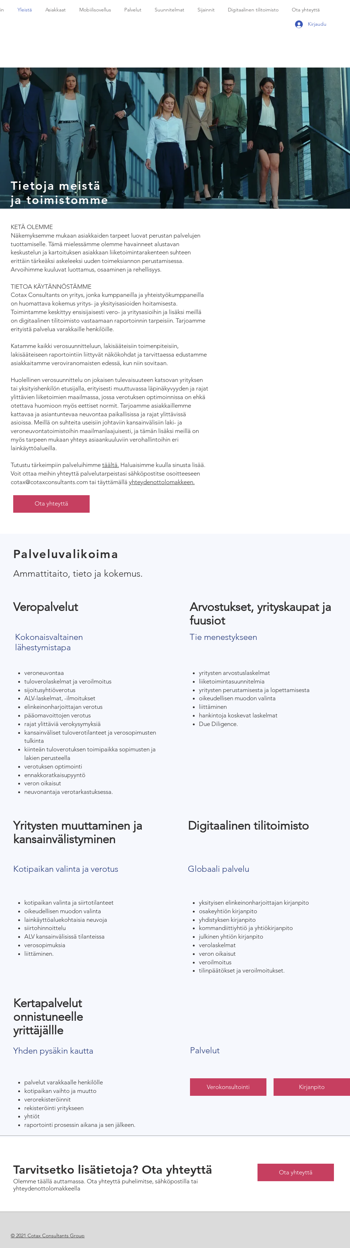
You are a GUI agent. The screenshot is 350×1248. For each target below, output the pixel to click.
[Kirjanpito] (312, 1087)
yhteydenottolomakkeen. (162, 482)
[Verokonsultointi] (228, 1087)
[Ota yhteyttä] (51, 504)
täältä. (110, 464)
